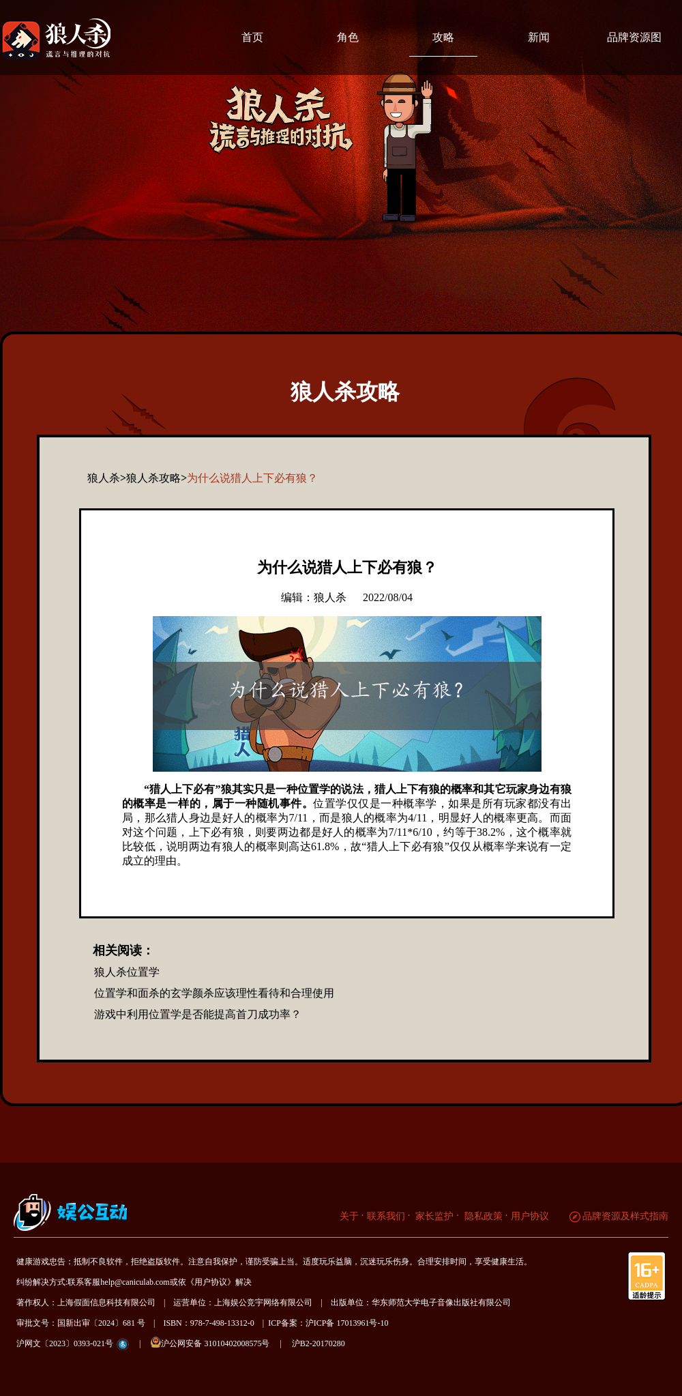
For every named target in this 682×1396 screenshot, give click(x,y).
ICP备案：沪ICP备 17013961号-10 (328, 1323)
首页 (252, 37)
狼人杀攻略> (156, 478)
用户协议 (530, 1216)
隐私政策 (482, 1216)
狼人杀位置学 (127, 972)
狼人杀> (106, 478)
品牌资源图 (634, 37)
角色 (348, 37)
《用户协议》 (210, 1282)
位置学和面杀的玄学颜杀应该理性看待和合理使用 (214, 993)
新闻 (539, 37)
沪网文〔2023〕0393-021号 (64, 1343)
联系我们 (386, 1216)
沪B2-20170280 (318, 1343)
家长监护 (433, 1216)
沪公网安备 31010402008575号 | (220, 1342)
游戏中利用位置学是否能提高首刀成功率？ (197, 1014)
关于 (349, 1216)
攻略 (443, 37)
